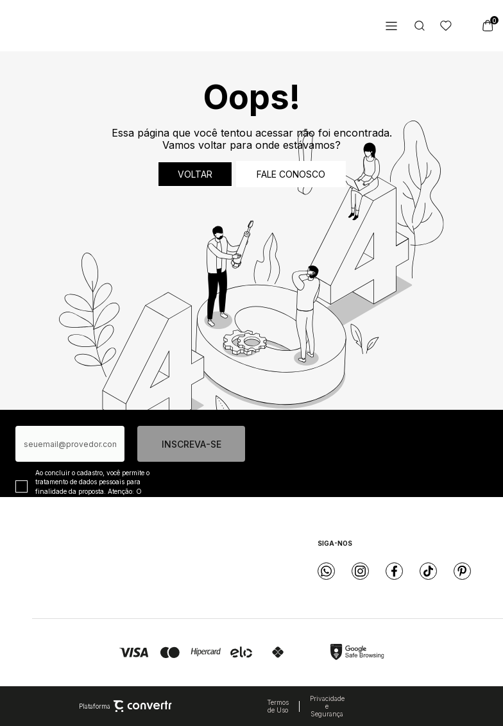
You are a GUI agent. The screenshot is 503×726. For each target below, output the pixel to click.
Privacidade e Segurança (327, 706)
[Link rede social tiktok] (428, 571)
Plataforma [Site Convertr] (125, 706)
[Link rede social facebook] (394, 571)
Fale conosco (291, 174)
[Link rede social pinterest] (462, 571)
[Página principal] (89, 25)
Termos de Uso (278, 706)
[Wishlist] (446, 26)
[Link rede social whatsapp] (326, 571)
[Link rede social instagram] (360, 571)
